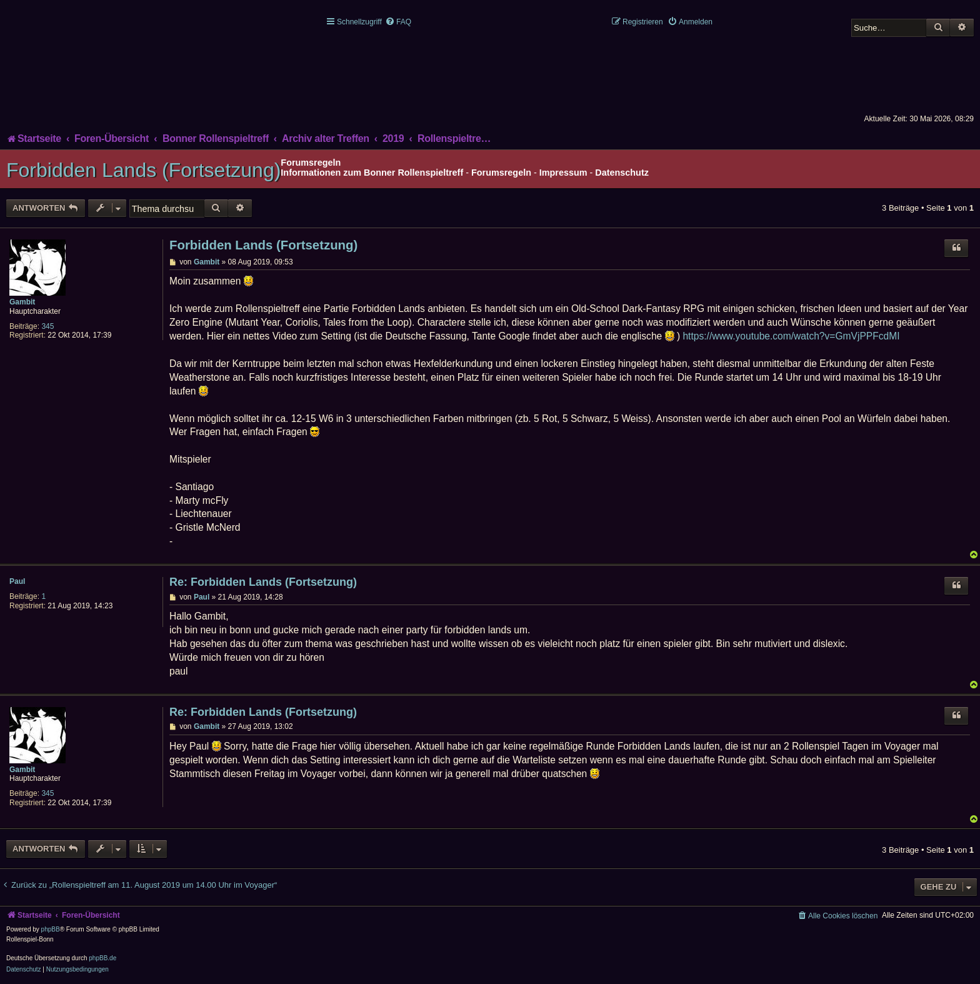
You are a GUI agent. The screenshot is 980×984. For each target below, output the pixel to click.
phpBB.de (102, 958)
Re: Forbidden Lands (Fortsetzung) (263, 582)
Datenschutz (622, 173)
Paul (17, 581)
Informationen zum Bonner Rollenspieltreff (372, 173)
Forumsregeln (501, 173)
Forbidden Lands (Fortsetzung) (143, 170)
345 (47, 326)
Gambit (22, 302)
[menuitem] (398, 22)
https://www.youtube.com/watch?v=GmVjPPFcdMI (790, 336)
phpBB (50, 929)
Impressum (563, 173)
